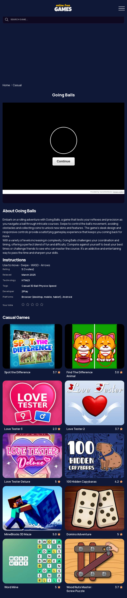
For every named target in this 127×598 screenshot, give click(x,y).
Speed (52, 285)
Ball (36, 285)
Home (6, 85)
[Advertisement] (63, 54)
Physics (43, 285)
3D (32, 285)
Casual (17, 85)
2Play (25, 291)
